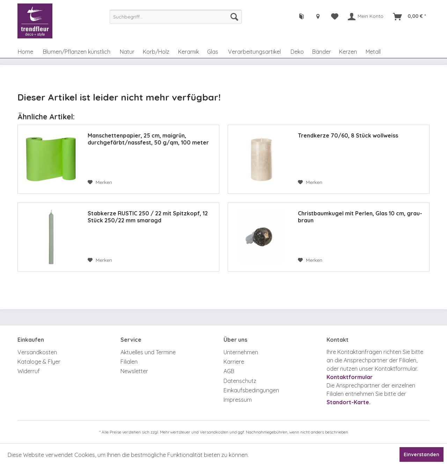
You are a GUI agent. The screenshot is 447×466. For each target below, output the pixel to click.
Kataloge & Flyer (38, 361)
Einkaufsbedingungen (251, 390)
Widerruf (28, 371)
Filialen (129, 361)
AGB (229, 371)
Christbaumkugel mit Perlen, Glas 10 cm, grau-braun (360, 217)
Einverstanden (421, 454)
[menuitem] (176, 17)
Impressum (238, 399)
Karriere (234, 361)
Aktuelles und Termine (148, 352)
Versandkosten (37, 352)
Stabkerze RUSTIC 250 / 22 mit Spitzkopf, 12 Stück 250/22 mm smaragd (148, 217)
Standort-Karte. (349, 402)
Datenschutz (240, 380)
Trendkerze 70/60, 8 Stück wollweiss (348, 135)
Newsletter (134, 371)
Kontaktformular (350, 376)
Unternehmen (241, 352)
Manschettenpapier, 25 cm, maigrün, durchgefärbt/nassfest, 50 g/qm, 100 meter (148, 139)
